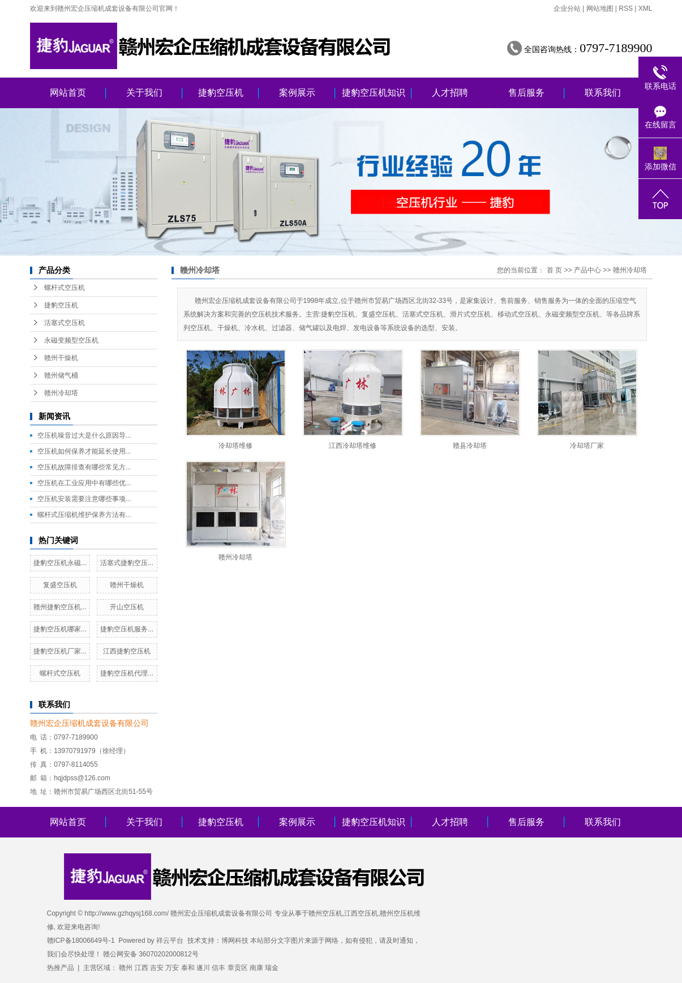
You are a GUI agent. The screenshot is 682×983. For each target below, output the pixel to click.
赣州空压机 (325, 913)
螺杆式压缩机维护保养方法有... (84, 515)
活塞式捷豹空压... (126, 563)
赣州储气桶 (61, 375)
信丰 (218, 968)
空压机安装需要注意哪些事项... (84, 499)
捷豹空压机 (220, 92)
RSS (626, 8)
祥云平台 (169, 940)
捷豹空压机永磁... (60, 563)
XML (645, 8)
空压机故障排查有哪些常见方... (84, 467)
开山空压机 (127, 607)
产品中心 (587, 270)
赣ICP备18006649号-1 (81, 940)
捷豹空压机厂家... (60, 651)
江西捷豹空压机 (127, 651)
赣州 (125, 968)
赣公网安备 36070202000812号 (151, 954)
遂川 (203, 968)
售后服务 (526, 92)
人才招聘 (450, 92)
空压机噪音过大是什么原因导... (84, 435)
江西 (141, 968)
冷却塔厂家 (587, 446)
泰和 (188, 968)
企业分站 (567, 8)
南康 (256, 968)
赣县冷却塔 (470, 446)
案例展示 (297, 92)
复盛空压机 (60, 585)
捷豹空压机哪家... (60, 629)
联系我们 (603, 92)
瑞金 (271, 968)
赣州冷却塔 (61, 393)
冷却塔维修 (235, 446)
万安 (172, 968)
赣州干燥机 (61, 358)
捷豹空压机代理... (126, 673)
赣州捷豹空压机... (60, 607)
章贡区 (238, 968)
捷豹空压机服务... (126, 629)
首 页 (554, 270)
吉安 (157, 968)
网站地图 (600, 8)
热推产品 (60, 968)
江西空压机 (361, 913)
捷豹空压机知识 (373, 92)
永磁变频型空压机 (71, 340)
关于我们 (144, 92)
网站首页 (68, 92)
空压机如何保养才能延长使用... (84, 451)
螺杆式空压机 (64, 288)
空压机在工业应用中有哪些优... (84, 483)
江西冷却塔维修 (352, 446)
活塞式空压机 (64, 323)
